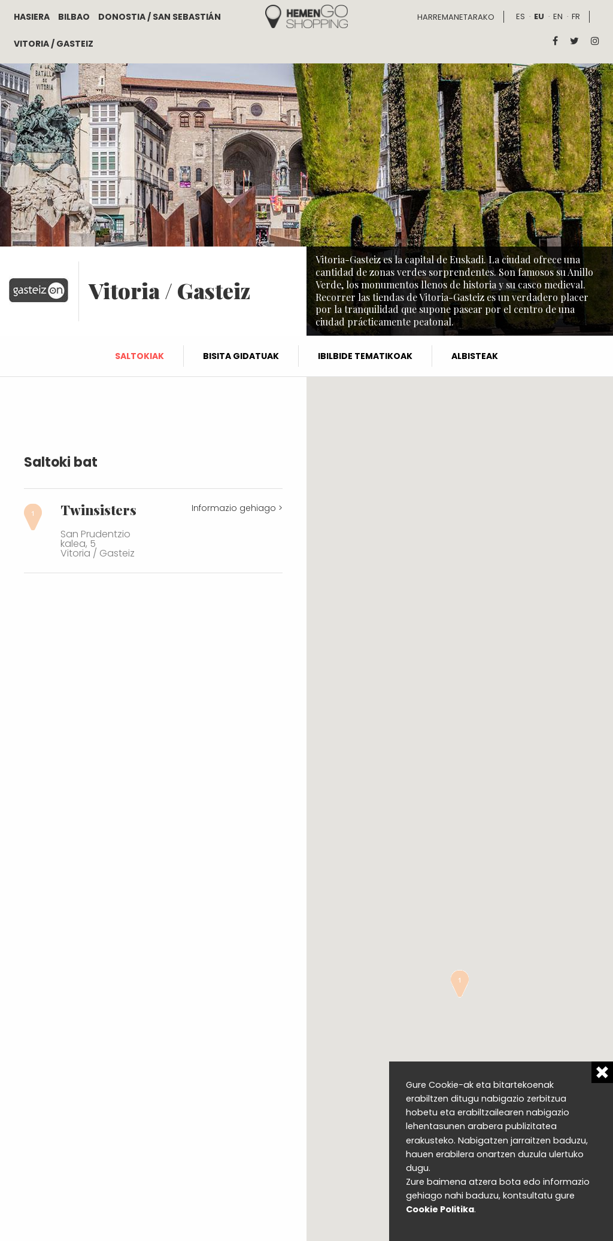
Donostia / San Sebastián (159, 17)
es (520, 16)
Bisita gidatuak (241, 356)
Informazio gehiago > (237, 508)
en (558, 16)
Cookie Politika (440, 1209)
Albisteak (474, 356)
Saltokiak (139, 356)
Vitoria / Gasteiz (53, 44)
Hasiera (32, 17)
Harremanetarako (455, 17)
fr (576, 16)
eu (539, 16)
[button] (460, 983)
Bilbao (74, 17)
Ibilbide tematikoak (365, 356)
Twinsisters (98, 510)
